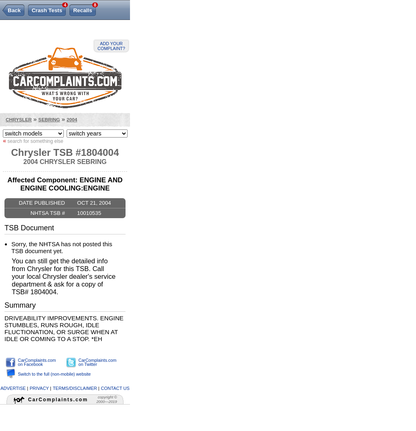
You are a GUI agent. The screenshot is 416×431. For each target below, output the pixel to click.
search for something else (33, 141)
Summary (20, 305)
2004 (72, 119)
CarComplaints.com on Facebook (37, 362)
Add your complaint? (111, 46)
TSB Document (29, 228)
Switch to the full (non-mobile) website (54, 374)
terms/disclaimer (75, 388)
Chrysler (19, 119)
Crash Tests (49, 8)
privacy (39, 388)
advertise (13, 388)
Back (14, 10)
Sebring (49, 119)
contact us (115, 388)
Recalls (84, 8)
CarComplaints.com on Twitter (97, 362)
